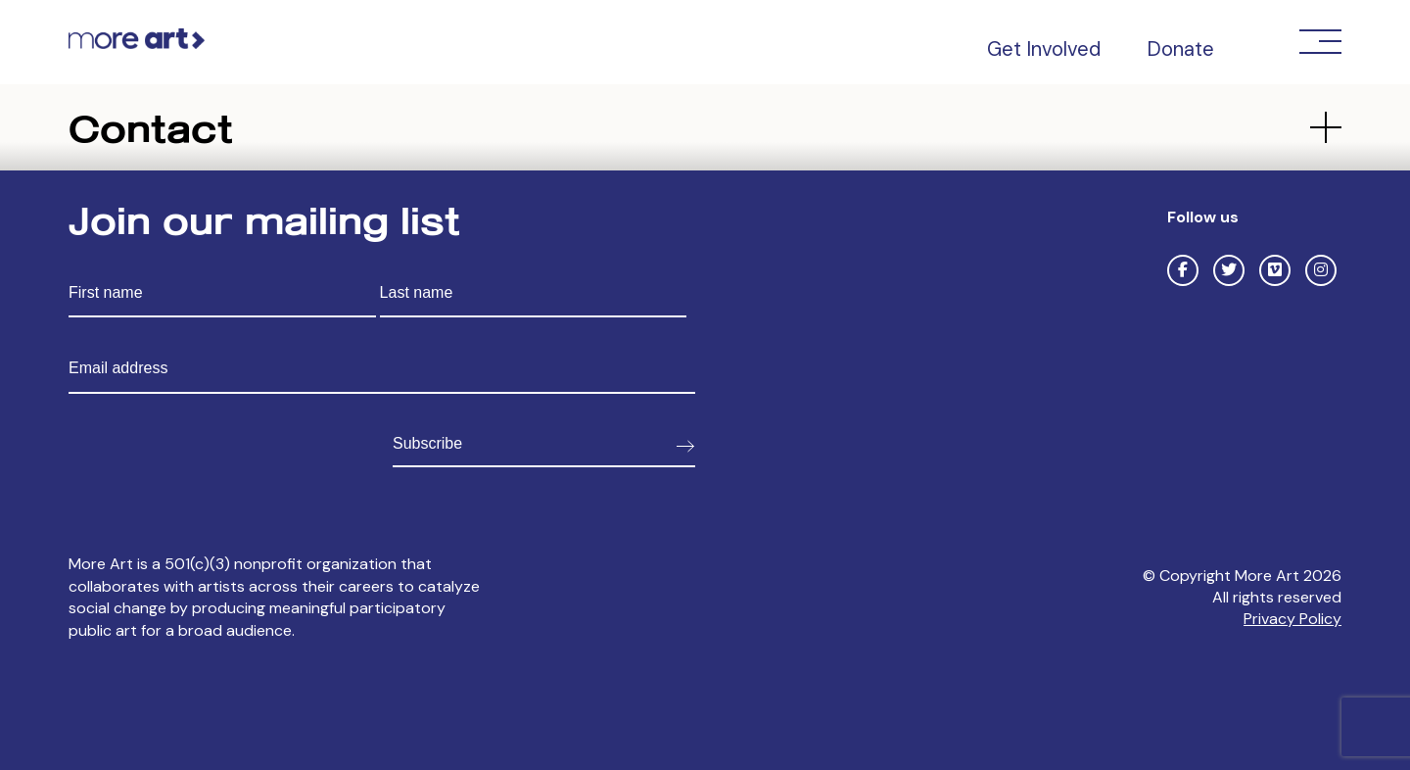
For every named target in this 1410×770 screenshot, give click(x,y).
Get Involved (1044, 49)
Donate (1180, 49)
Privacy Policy (1292, 618)
